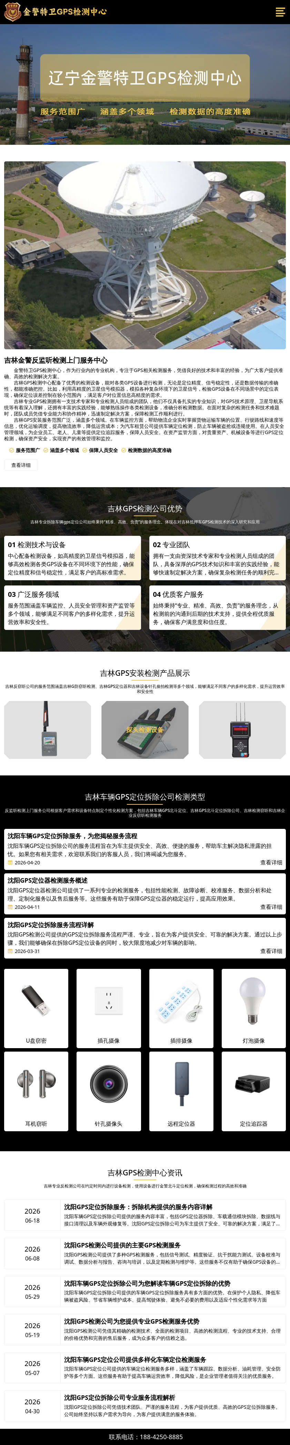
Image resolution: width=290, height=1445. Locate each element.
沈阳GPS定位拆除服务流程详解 (51, 925)
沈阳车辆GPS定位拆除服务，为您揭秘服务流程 (72, 836)
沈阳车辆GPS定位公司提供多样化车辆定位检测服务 (135, 1360)
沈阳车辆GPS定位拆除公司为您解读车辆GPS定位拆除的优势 (147, 1283)
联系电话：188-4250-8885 (146, 1437)
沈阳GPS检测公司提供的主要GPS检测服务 (122, 1245)
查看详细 (21, 465)
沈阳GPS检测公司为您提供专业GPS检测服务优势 (131, 1321)
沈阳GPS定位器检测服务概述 (48, 880)
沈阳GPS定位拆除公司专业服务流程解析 (119, 1398)
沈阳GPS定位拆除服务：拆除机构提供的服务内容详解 (138, 1207)
